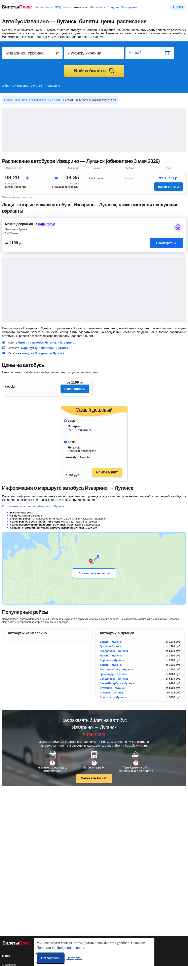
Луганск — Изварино (45, 85)
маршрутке (46, 224)
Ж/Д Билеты (63, 7)
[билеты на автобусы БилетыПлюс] (17, 943)
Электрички (129, 7)
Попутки (113, 7)
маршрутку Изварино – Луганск (44, 348)
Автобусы (81, 7)
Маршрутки (97, 7)
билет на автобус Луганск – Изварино (46, 342)
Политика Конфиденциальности (61, 948)
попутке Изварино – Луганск (43, 353)
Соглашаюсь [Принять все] (50, 958)
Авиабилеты (44, 7)
